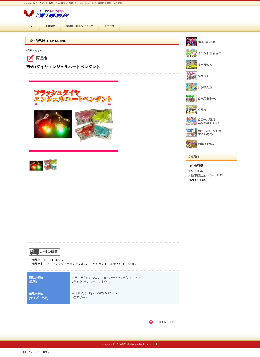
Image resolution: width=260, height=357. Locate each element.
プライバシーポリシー (40, 352)
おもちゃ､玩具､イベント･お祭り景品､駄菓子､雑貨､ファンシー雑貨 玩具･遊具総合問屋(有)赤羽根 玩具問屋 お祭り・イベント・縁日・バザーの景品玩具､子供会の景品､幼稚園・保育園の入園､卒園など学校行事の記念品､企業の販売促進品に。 (67, 13)
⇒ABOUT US (197, 180)
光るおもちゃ (34, 50)
